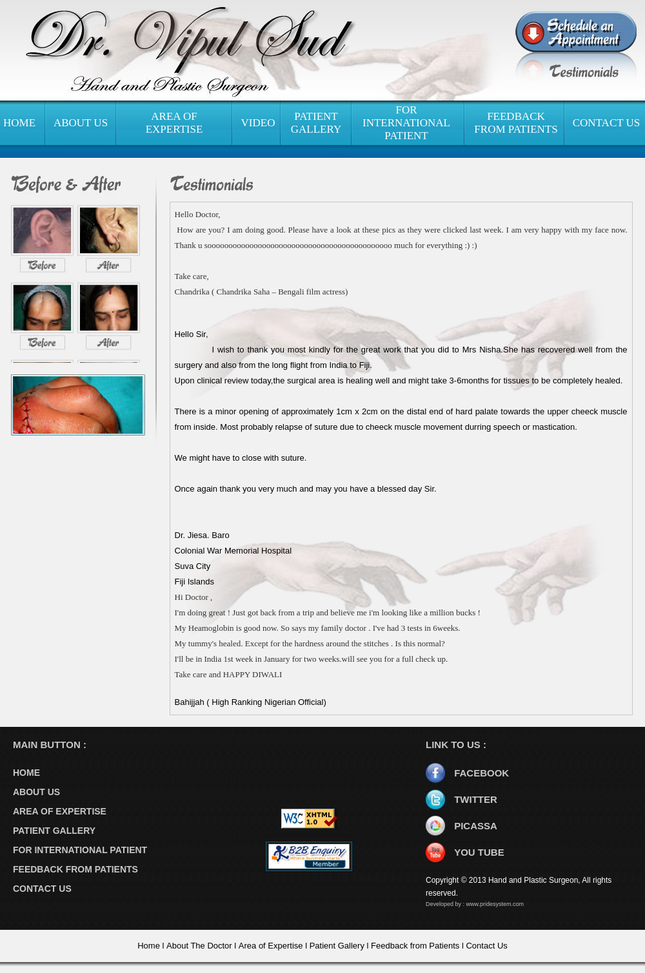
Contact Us (486, 945)
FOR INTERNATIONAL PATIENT (406, 123)
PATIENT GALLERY (316, 122)
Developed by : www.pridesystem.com (475, 904)
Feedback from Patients (415, 945)
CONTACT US (606, 123)
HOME (19, 123)
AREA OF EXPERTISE (174, 122)
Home (148, 945)
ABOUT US (81, 123)
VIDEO (258, 123)
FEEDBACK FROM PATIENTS (515, 122)
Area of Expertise (271, 945)
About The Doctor (199, 945)
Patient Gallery (337, 945)
